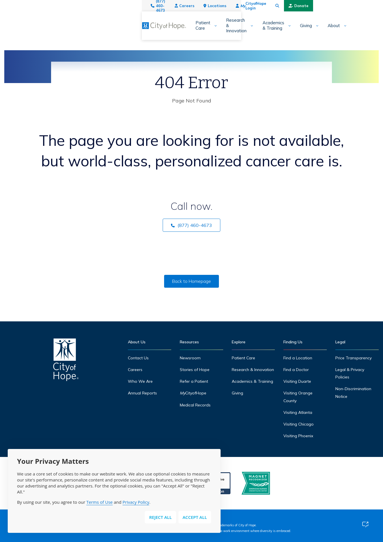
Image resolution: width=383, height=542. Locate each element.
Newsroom (190, 357)
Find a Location (298, 357)
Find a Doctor (296, 369)
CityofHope (193, 393)
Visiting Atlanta (298, 412)
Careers (238, 5)
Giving (229, 25)
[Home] (66, 361)
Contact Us (138, 357)
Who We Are (140, 381)
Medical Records (195, 405)
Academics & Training (186, 25)
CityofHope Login (311, 5)
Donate (364, 5)
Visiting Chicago (298, 424)
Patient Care (76, 25)
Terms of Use (99, 502)
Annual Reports (142, 393)
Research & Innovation (127, 25)
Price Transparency (353, 357)
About (257, 25)
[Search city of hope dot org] (343, 5)
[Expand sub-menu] (92, 26)
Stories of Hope (195, 369)
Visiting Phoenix (298, 435)
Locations (269, 5)
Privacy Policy (135, 502)
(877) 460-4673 (202, 5)
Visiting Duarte (297, 381)
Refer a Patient (194, 381)
